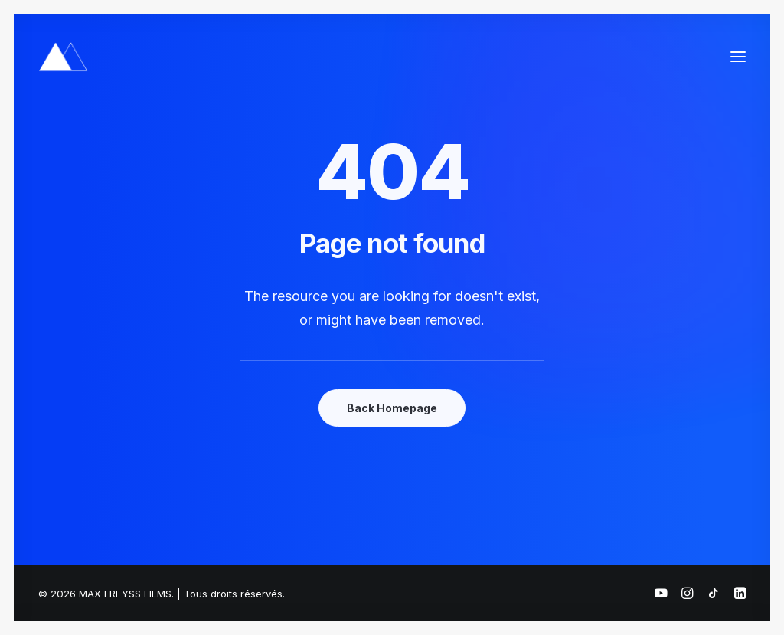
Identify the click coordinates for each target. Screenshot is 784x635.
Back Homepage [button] (392, 407)
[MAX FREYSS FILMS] (63, 56)
